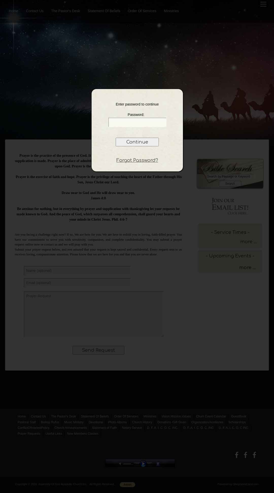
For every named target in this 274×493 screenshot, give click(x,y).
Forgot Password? (137, 160)
